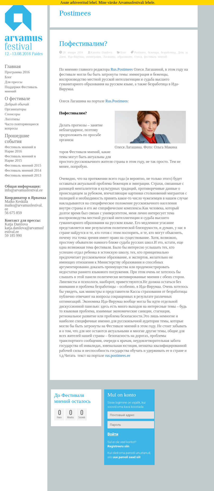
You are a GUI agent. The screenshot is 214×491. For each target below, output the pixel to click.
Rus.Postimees (122, 69)
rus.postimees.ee (117, 355)
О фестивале (17, 98)
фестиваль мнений (155, 56)
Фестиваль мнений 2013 (23, 175)
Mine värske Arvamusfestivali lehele (126, 2)
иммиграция (93, 56)
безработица (168, 52)
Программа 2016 (17, 72)
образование (124, 56)
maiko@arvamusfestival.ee (24, 207)
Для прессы (13, 82)
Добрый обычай (17, 104)
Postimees (140, 52)
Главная (13, 66)
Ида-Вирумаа (76, 56)
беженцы (153, 52)
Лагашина (109, 56)
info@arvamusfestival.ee (24, 190)
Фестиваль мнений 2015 (23, 165)
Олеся (138, 56)
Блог (8, 77)
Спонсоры (12, 114)
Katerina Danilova (101, 52)
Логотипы (12, 119)
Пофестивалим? (83, 43)
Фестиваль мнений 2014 (23, 170)
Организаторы (15, 109)
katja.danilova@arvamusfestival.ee (24, 230)
